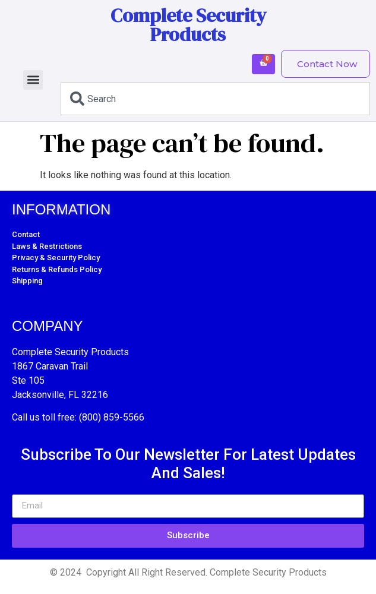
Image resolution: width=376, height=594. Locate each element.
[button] (33, 80)
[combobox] (215, 98)
